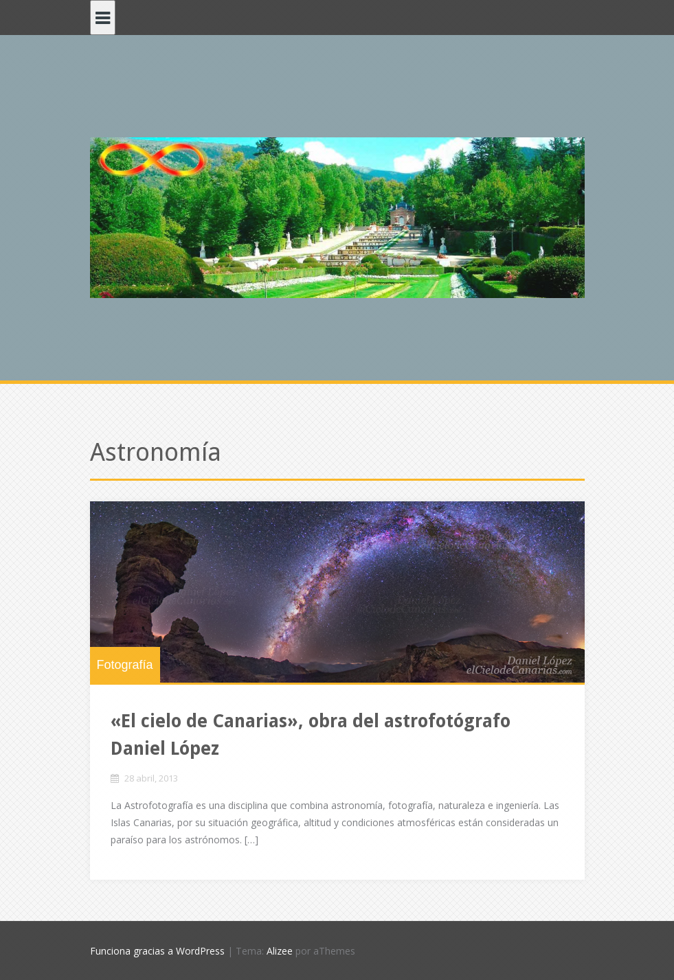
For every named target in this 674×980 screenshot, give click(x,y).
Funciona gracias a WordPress (157, 950)
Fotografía (125, 665)
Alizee (280, 950)
